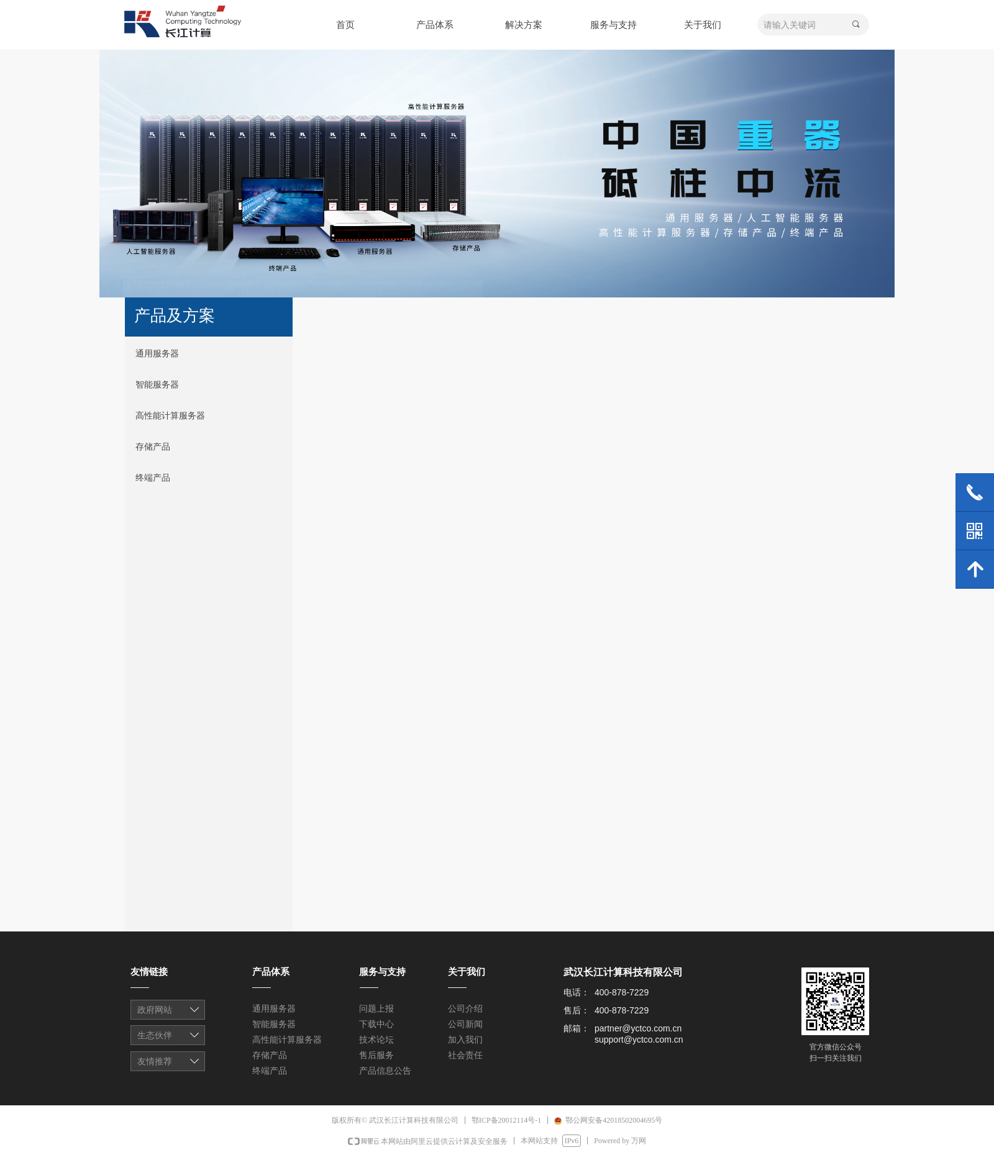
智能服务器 (157, 384)
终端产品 (152, 477)
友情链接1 (169, 1011)
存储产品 (152, 446)
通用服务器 (157, 353)
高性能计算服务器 (170, 415)
